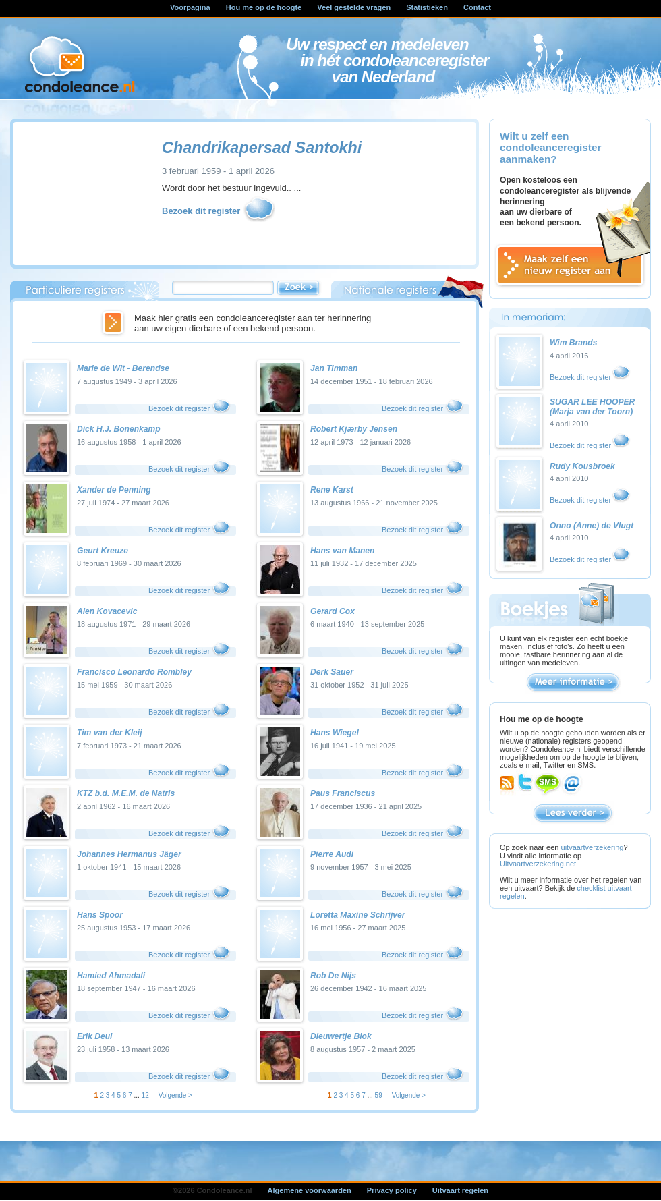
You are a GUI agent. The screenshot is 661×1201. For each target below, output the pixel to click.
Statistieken (427, 7)
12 (145, 1095)
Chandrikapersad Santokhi (262, 148)
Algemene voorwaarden (309, 1190)
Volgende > (175, 1095)
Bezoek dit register (219, 211)
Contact (477, 7)
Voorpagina (190, 7)
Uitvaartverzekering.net (538, 864)
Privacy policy (392, 1190)
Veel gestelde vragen (354, 7)
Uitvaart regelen (460, 1190)
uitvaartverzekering (592, 847)
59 (378, 1095)
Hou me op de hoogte (263, 7)
